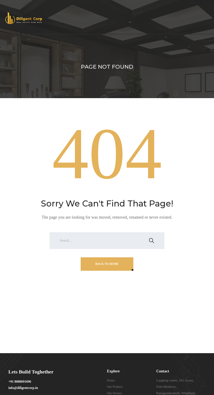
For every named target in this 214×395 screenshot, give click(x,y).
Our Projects (115, 386)
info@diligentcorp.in (23, 388)
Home (111, 380)
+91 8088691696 (19, 381)
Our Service (114, 393)
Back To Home (107, 263)
